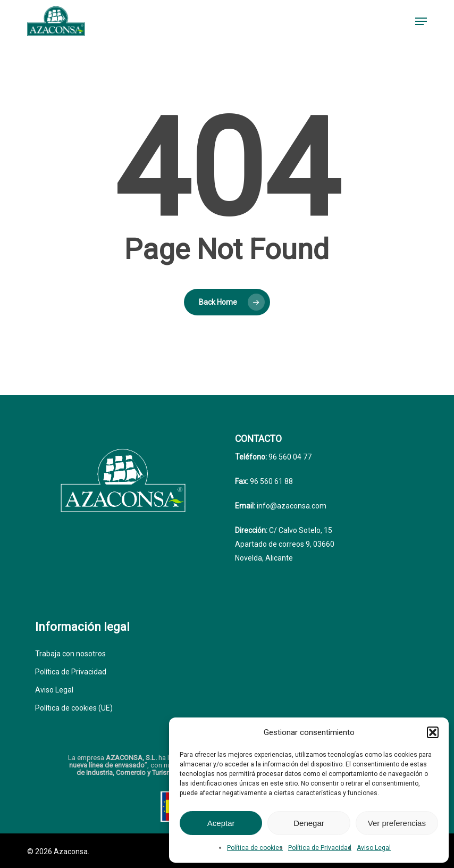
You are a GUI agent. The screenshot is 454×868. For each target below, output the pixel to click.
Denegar (308, 823)
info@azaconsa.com (290, 506)
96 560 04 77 (289, 457)
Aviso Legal (374, 848)
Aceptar (221, 823)
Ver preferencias (397, 823)
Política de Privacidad (319, 848)
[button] (432, 732)
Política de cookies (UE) (74, 708)
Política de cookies (255, 848)
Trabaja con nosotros (70, 653)
